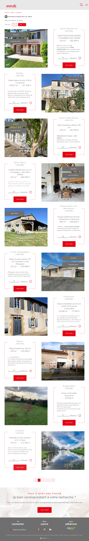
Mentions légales (55, 535)
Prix (14, 24)
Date (22, 24)
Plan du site (47, 535)
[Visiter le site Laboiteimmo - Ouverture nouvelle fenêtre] (44, 538)
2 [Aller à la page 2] (42, 480)
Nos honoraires (39, 535)
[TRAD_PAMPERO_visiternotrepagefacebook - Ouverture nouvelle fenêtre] (39, 529)
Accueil (7, 12)
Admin (61, 535)
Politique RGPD (73, 535)
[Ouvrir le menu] (86, 4)
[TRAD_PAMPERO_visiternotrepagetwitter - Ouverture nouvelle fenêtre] (50, 529)
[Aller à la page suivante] (53, 480)
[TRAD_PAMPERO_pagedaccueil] (11, 7)
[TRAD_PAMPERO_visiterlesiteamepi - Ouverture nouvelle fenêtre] (71, 528)
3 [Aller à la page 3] (46, 480)
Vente (12, 12)
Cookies (80, 535)
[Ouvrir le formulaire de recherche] (81, 5)
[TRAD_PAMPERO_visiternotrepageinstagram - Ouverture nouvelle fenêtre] (44, 529)
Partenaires (66, 535)
